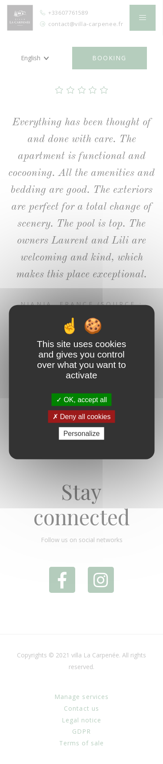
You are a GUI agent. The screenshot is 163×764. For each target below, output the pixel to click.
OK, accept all (81, 399)
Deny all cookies (82, 416)
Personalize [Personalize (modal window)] (81, 433)
